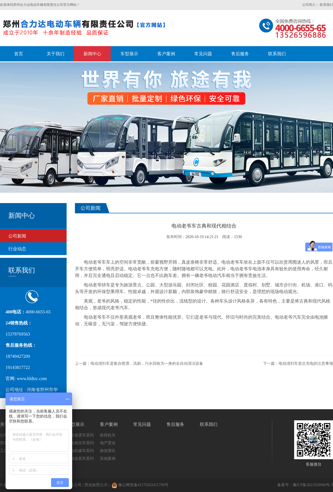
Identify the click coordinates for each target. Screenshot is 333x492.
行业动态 (17, 248)
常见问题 (142, 424)
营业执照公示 (96, 485)
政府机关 (107, 435)
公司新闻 (17, 236)
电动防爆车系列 (80, 451)
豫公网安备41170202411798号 (140, 485)
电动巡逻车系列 (80, 435)
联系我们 (326, 5)
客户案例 (109, 424)
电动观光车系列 (80, 443)
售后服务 (175, 424)
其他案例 (107, 458)
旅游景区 (107, 451)
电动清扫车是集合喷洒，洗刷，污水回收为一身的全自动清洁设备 (146, 363)
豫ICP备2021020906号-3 (313, 485)
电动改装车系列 (80, 458)
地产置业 (107, 443)
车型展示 (75, 424)
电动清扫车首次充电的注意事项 (306, 363)
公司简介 (309, 5)
